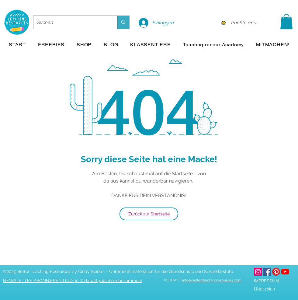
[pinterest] (276, 272)
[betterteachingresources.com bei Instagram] (258, 272)
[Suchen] (71, 22)
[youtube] (285, 272)
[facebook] (267, 272)
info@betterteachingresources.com (211, 280)
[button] (286, 21)
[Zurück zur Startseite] (149, 214)
